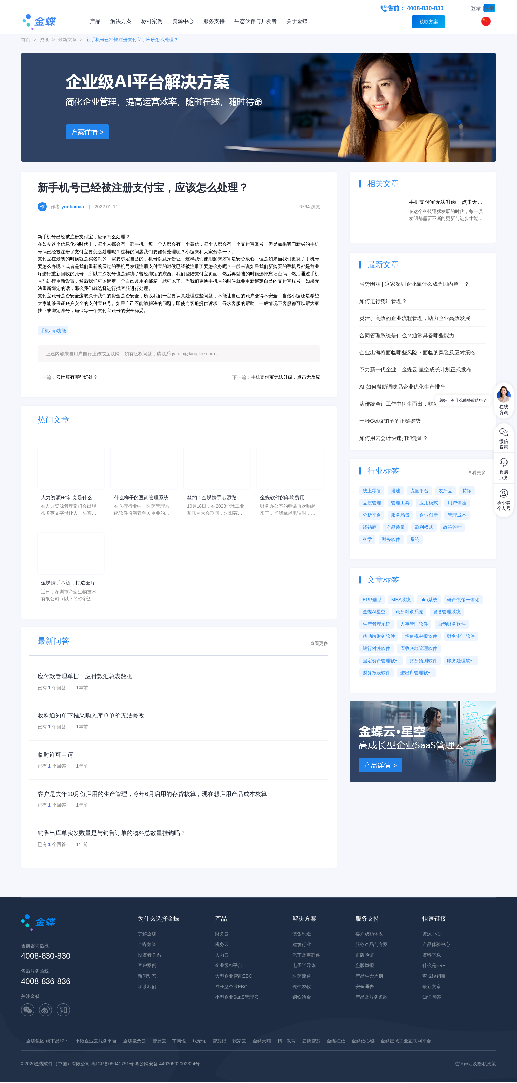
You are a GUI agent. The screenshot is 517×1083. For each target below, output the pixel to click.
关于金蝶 (297, 21)
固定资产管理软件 (381, 660)
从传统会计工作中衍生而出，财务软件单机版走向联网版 (422, 404)
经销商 (370, 527)
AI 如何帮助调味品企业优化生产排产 (402, 387)
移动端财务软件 (379, 636)
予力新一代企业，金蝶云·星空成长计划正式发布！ (418, 369)
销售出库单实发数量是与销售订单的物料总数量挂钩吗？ (112, 834)
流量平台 (419, 490)
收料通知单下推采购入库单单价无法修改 (91, 716)
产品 (95, 21)
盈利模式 (424, 527)
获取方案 (428, 21)
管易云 (159, 1041)
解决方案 (121, 21)
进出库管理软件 (416, 672)
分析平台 (372, 515)
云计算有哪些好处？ (77, 377)
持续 (466, 490)
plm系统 (428, 599)
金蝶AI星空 (374, 611)
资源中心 (183, 21)
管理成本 (457, 515)
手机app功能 (53, 330)
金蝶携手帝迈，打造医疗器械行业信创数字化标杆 (70, 584)
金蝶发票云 (134, 1041)
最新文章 (67, 39)
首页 (25, 39)
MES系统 (401, 599)
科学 (367, 539)
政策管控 (452, 527)
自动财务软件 (452, 624)
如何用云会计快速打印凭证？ (393, 438)
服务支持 (214, 21)
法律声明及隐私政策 (475, 1064)
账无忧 (199, 1041)
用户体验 (457, 502)
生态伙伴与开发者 (255, 21)
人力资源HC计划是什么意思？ (68, 498)
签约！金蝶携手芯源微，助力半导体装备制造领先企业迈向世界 (216, 498)
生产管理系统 (376, 624)
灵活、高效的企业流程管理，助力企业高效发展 (414, 318)
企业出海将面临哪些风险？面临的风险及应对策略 (417, 352)
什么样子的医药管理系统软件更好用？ (143, 498)
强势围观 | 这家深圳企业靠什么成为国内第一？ (414, 284)
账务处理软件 (461, 660)
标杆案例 (152, 21)
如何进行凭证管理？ (383, 301)
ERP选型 (372, 599)
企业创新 (428, 515)
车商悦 (179, 1041)
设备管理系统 (447, 611)
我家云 (239, 1041)
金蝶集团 (35, 1041)
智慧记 (219, 1041)
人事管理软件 (414, 624)
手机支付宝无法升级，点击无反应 (285, 377)
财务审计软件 (461, 636)
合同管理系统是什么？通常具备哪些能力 (406, 335)
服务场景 (400, 515)
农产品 (445, 490)
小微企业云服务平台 (96, 1041)
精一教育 (286, 1041)
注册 (489, 8)
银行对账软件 (376, 648)
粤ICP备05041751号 (112, 1064)
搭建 (395, 490)
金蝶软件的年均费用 (284, 498)
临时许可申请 (55, 755)
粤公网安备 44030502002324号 (167, 1064)
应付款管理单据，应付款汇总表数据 (85, 677)
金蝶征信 (336, 1041)
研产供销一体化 (463, 599)
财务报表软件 (376, 672)
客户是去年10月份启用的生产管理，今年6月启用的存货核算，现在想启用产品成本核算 (152, 795)
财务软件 (391, 539)
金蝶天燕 (262, 1041)
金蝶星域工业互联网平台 (405, 1041)
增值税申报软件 (421, 636)
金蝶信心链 (363, 1041)
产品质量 (395, 527)
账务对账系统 (409, 611)
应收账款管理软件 (418, 648)
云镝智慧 (311, 1041)
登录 (476, 8)
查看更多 (319, 644)
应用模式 (428, 502)
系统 (414, 539)
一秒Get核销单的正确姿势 (390, 421)
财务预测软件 (423, 660)
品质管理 (372, 502)
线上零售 (372, 490)
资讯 (44, 39)
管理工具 (400, 502)
